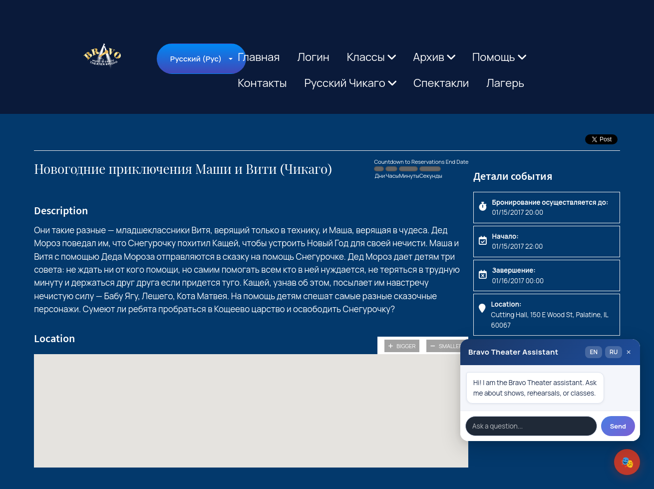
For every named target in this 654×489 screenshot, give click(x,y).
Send (618, 426)
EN (593, 352)
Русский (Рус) (196, 58)
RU (614, 352)
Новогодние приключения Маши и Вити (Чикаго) (183, 169)
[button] (251, 401)
